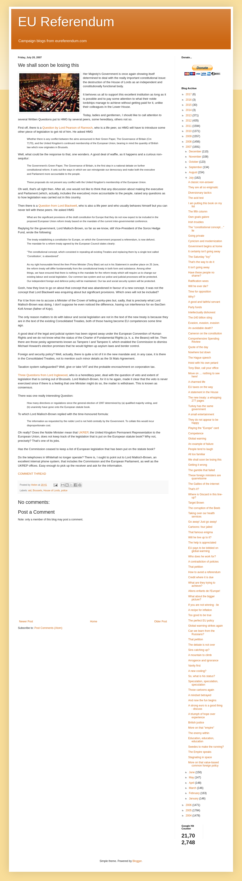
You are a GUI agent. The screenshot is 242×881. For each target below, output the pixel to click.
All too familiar (196, 454)
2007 (189, 146)
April (192, 782)
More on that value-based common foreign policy (203, 764)
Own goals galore (198, 217)
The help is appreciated (202, 542)
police (64, 490)
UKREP (83, 432)
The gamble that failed (201, 470)
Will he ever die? (198, 286)
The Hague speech (199, 357)
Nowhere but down (199, 352)
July (191, 177)
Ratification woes (198, 281)
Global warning (197, 438)
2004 (189, 815)
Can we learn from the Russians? (201, 632)
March (193, 788)
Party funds (195, 307)
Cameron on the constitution (205, 333)
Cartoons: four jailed (200, 526)
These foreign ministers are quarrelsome (204, 477)
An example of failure (201, 444)
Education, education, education (201, 740)
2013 (189, 115)
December (195, 151)
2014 (189, 110)
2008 (189, 141)
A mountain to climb (200, 655)
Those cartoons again (201, 689)
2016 (189, 99)
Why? (191, 296)
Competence (195, 433)
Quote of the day (198, 347)
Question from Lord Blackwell (58, 205)
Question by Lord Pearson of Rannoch (67, 127)
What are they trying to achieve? (201, 584)
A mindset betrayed (199, 695)
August (193, 172)
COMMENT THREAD (32, 473)
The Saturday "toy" (199, 256)
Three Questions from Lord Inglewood (42, 375)
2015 (189, 104)
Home (93, 621)
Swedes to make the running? (206, 746)
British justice (196, 722)
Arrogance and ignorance (203, 660)
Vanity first (194, 665)
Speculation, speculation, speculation (203, 683)
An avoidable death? (200, 328)
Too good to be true (199, 615)
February (194, 793)
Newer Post (26, 621)
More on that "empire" (201, 727)
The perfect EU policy (201, 620)
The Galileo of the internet (203, 483)
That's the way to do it (201, 262)
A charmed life (196, 381)
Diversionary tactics (200, 192)
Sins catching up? (199, 650)
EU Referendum (66, 21)
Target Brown (196, 502)
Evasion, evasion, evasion (203, 323)
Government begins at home (205, 246)
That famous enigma (200, 532)
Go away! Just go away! (202, 521)
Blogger (137, 861)
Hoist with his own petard (203, 362)
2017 (189, 94)
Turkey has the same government (200, 408)
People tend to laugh (200, 449)
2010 (189, 131)
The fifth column (197, 211)
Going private (196, 235)
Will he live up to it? (199, 537)
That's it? (193, 489)
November (195, 156)
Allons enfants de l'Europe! (204, 591)
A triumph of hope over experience (201, 715)
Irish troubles (196, 222)
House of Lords (51, 490)
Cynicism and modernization (205, 241)
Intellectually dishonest (201, 312)
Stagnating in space (200, 757)
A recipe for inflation (200, 610)
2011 (189, 126)
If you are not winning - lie (203, 604)
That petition (195, 566)
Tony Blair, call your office (203, 368)
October (194, 161)
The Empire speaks (199, 751)
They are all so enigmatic (203, 187)
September (196, 167)
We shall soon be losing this (205, 459)
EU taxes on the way (200, 387)
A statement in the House (203, 392)
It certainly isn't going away (204, 251)
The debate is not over (201, 644)
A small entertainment (201, 414)
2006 (189, 805)
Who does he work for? (202, 556)
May (192, 777)
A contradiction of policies (203, 561)
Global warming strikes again (205, 625)
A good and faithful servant (204, 301)
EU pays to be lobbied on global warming (203, 549)
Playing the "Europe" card (203, 428)
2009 (189, 136)
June (192, 772)
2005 (189, 810)
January (194, 798)
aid (29, 490)
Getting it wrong (197, 464)
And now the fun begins (202, 700)
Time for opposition (199, 291)
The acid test (196, 197)
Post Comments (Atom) (48, 628)
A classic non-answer (201, 182)
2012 (189, 120)
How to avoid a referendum (204, 572)
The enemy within (198, 733)
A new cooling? (197, 671)
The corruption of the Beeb (204, 508)
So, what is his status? (201, 676)
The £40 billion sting (200, 317)
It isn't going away (199, 267)
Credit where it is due (201, 577)
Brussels (37, 490)
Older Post (160, 621)
